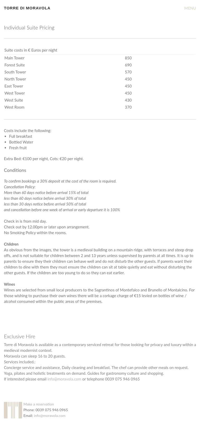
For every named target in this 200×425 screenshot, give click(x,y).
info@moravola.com (64, 379)
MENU (190, 8)
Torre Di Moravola (27, 8)
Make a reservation (38, 404)
